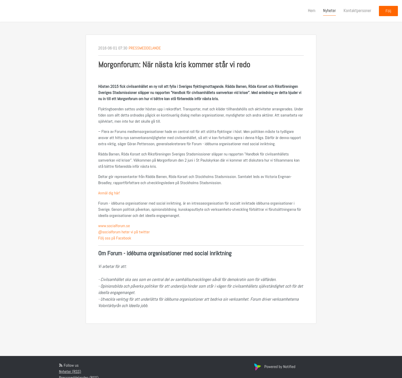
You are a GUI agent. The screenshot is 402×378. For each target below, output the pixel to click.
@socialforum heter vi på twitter (124, 232)
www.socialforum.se (114, 225)
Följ (388, 11)
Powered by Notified (274, 366)
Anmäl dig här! (109, 193)
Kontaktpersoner (357, 10)
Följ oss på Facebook (114, 238)
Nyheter (329, 10)
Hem (311, 10)
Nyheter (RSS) (70, 371)
